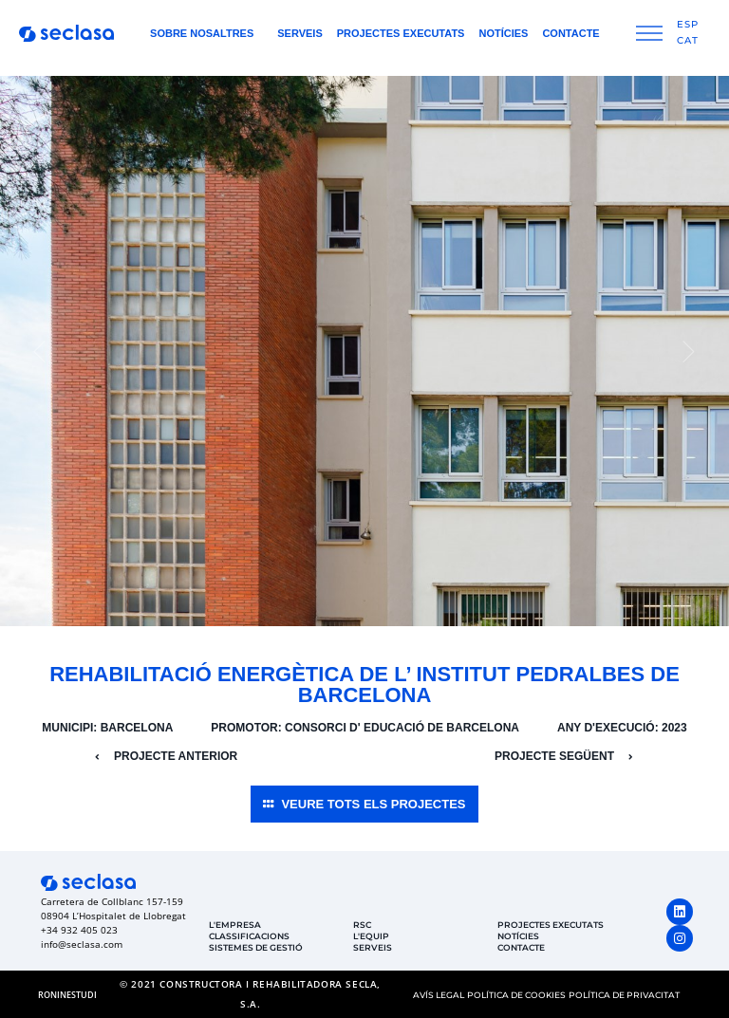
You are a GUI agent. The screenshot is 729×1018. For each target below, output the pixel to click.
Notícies (503, 33)
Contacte (570, 33)
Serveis (300, 33)
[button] (40, 351)
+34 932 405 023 (79, 929)
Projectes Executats (401, 33)
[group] (364, 351)
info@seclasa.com (81, 944)
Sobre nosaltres (206, 33)
